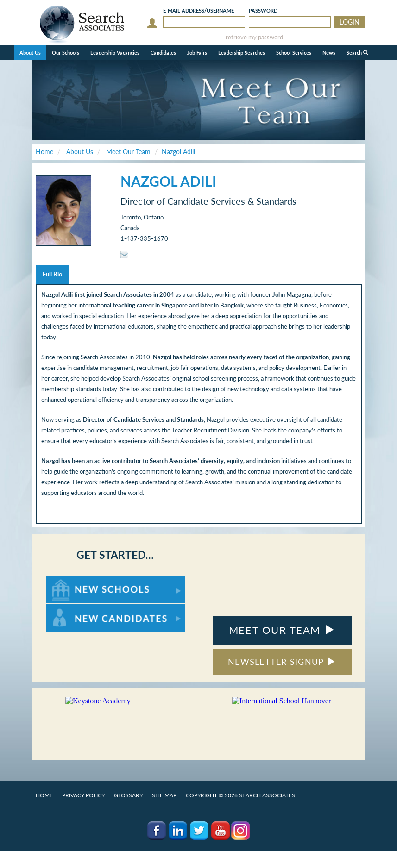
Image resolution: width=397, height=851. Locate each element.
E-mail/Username (198, 10)
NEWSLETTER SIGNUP (282, 662)
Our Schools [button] (65, 53)
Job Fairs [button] (197, 53)
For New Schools (70, 580)
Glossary (128, 795)
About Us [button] (30, 53)
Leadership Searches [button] (241, 53)
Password (263, 10)
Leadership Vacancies (114, 53)
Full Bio (52, 274)
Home (44, 795)
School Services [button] (293, 53)
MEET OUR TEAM (282, 630)
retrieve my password (254, 37)
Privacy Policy (83, 795)
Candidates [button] (163, 53)
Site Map (164, 795)
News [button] (328, 53)
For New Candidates (75, 608)
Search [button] (357, 53)
